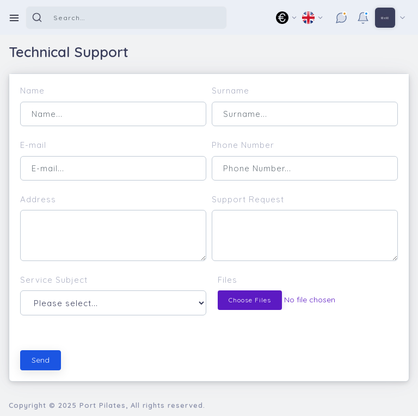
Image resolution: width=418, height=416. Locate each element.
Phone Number (243, 145)
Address (38, 199)
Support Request (248, 199)
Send (41, 360)
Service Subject (54, 280)
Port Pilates (102, 405)
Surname (230, 90)
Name (32, 90)
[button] (287, 17)
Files (227, 280)
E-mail (33, 145)
